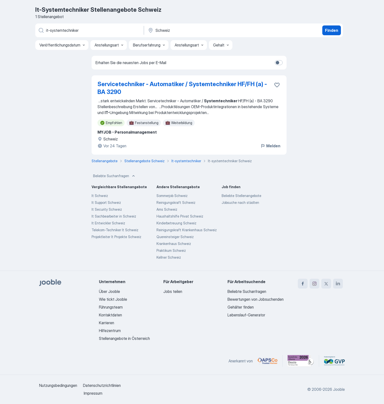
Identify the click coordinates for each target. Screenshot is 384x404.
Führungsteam (111, 307)
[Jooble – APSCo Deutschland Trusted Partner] (267, 361)
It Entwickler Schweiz (108, 223)
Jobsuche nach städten (240, 202)
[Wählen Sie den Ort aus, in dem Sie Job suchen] (198, 30)
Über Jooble (109, 291)
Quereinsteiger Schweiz (175, 237)
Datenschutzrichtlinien (102, 385)
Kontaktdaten (110, 314)
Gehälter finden (241, 307)
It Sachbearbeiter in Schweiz (114, 216)
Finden (331, 30)
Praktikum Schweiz (171, 250)
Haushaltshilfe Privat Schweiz (179, 216)
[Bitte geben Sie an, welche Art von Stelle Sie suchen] (89, 30)
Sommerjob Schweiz (172, 196)
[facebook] (303, 284)
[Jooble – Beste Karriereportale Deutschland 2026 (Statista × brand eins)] (301, 361)
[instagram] (314, 284)
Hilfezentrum (110, 330)
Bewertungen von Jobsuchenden (256, 299)
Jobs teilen (172, 291)
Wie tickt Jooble (113, 299)
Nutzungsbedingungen (58, 385)
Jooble (339, 389)
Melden (270, 145)
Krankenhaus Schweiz (173, 244)
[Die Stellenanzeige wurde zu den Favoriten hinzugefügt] (277, 85)
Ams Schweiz (166, 209)
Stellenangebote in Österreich (124, 338)
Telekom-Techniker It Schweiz (115, 230)
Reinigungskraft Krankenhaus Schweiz (186, 230)
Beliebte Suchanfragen (114, 175)
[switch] (279, 62)
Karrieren (106, 322)
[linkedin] (338, 284)
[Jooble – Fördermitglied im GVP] (334, 361)
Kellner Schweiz (168, 257)
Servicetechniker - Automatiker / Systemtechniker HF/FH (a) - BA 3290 (182, 88)
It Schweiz (100, 196)
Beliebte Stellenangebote (241, 196)
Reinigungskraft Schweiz (175, 202)
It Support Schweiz (106, 202)
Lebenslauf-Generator (246, 314)
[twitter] (326, 284)
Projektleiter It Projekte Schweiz (116, 237)
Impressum (93, 393)
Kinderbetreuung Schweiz (176, 223)
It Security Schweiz (107, 209)
